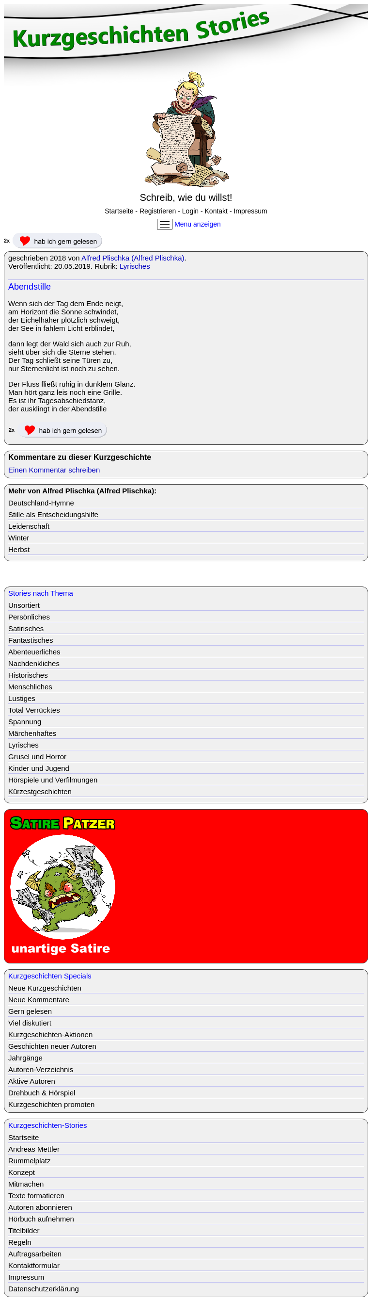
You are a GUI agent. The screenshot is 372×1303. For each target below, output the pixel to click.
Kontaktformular (34, 1265)
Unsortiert (24, 605)
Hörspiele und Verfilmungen (52, 780)
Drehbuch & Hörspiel (41, 1093)
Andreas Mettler (34, 1149)
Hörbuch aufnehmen (41, 1219)
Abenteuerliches (34, 652)
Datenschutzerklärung (43, 1289)
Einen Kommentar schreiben (54, 470)
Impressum (250, 211)
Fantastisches (30, 640)
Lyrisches (135, 266)
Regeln (19, 1242)
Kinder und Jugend (38, 768)
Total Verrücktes (34, 710)
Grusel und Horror (37, 756)
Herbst (19, 549)
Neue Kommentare (38, 999)
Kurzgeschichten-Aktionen (50, 1034)
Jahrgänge (25, 1058)
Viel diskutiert (29, 1023)
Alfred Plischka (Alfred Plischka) (133, 258)
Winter (18, 538)
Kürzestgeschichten (40, 791)
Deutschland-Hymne (41, 503)
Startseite (119, 211)
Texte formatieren (36, 1195)
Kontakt (216, 211)
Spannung (24, 721)
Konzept (21, 1172)
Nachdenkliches (34, 663)
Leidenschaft (28, 526)
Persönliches (29, 617)
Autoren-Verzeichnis (40, 1069)
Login (190, 211)
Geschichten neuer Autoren (52, 1046)
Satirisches (26, 628)
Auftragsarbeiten (35, 1254)
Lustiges (21, 698)
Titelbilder (23, 1230)
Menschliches (30, 687)
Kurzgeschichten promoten (51, 1104)
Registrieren (158, 211)
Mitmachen (26, 1184)
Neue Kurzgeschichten (44, 988)
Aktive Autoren (31, 1081)
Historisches (28, 675)
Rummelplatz (29, 1160)
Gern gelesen (30, 1011)
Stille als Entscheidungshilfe (53, 514)
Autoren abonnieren (40, 1207)
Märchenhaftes (32, 733)
